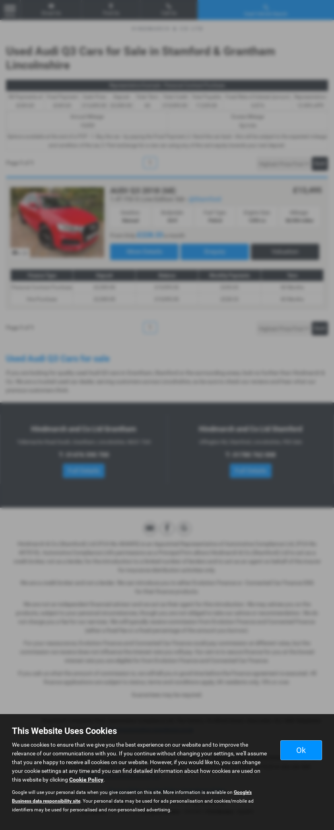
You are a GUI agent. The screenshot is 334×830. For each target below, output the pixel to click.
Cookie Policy (86, 779)
